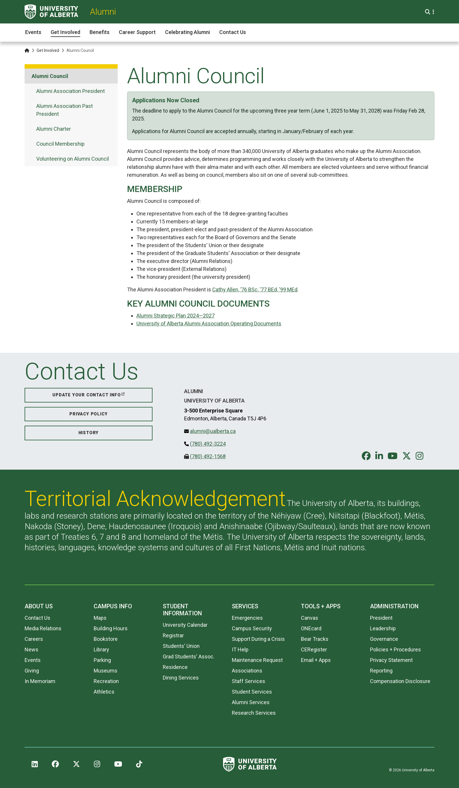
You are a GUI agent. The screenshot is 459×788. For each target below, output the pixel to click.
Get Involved (48, 50)
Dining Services (181, 678)
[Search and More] (428, 12)
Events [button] (33, 32)
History (88, 432)
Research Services (254, 713)
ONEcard (311, 628)
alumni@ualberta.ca (213, 431)
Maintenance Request (257, 660)
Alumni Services (251, 702)
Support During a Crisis (258, 639)
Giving (32, 671)
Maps (100, 618)
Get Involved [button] (65, 32)
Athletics (104, 692)
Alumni (103, 11)
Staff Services (248, 681)
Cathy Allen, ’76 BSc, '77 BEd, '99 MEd (254, 289)
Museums (105, 671)
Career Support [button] (137, 32)
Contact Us (37, 618)
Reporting (381, 671)
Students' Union (181, 646)
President (381, 618)
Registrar (173, 635)
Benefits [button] (99, 32)
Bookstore (106, 639)
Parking (102, 660)
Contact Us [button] (232, 32)
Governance (384, 639)
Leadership (383, 628)
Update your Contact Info (86, 395)
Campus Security (252, 628)
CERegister (314, 649)
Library (101, 649)
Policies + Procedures (395, 649)
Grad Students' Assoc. (189, 656)
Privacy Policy (88, 414)
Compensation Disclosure (400, 681)
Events (33, 660)
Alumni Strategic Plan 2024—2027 (175, 316)
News (31, 649)
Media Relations (43, 628)
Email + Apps (316, 660)
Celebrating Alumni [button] (187, 32)
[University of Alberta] (51, 11)
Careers (34, 639)
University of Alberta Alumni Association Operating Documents (208, 323)
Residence (175, 667)
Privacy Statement (391, 660)
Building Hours (111, 628)
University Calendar (185, 625)
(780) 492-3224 (208, 444)
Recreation (106, 681)
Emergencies (247, 618)
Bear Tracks (314, 639)
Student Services (252, 692)
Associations (247, 671)
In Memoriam (40, 681)
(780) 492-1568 (208, 456)
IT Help (240, 649)
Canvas (309, 618)
